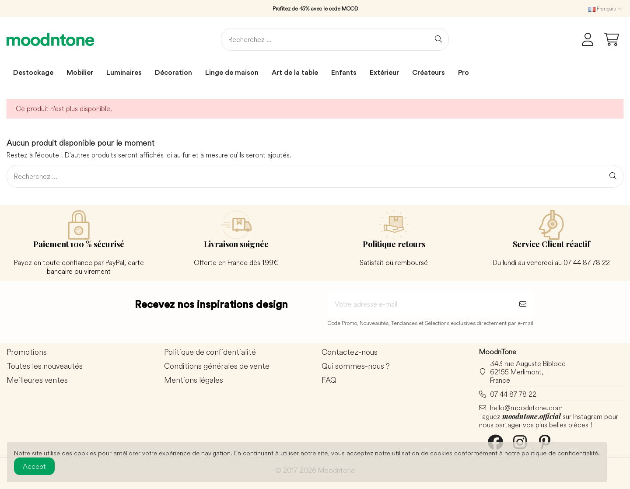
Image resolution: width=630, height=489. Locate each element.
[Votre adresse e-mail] (420, 304)
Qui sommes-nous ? (356, 366)
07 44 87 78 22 (513, 394)
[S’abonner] (522, 304)
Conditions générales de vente (217, 366)
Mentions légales (193, 380)
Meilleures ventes (37, 380)
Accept (34, 466)
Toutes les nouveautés (45, 366)
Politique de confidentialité (210, 352)
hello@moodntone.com (526, 407)
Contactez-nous (350, 352)
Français (605, 8)
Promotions (27, 352)
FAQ (329, 380)
